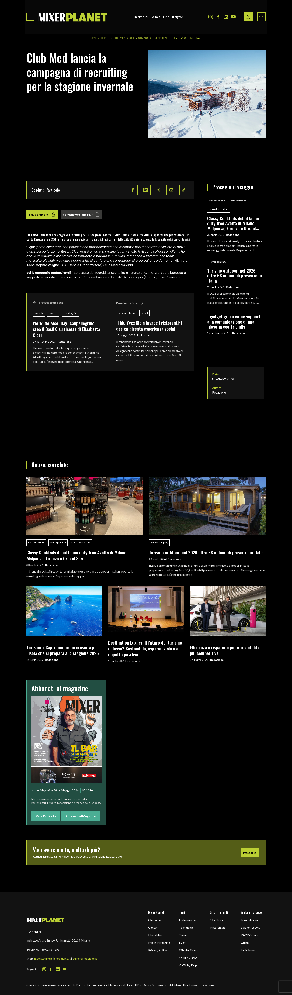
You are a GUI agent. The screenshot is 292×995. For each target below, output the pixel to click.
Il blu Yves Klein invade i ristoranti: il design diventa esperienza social (149, 325)
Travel (105, 38)
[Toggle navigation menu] (30, 17)
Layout (144, 313)
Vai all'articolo (46, 816)
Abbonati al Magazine (80, 816)
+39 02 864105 (49, 949)
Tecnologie (186, 927)
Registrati (250, 852)
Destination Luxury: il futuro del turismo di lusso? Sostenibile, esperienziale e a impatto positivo (145, 648)
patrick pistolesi (239, 200)
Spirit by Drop (188, 957)
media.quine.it (43, 958)
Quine (245, 942)
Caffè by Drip (188, 965)
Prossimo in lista (129, 303)
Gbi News (216, 920)
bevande (39, 313)
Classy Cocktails (217, 200)
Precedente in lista (48, 303)
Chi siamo (154, 920)
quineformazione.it (85, 958)
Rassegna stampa (126, 313)
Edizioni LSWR (250, 927)
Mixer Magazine (159, 942)
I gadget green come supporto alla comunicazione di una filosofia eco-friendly (235, 321)
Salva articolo (42, 214)
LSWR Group (249, 935)
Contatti (153, 927)
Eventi (183, 942)
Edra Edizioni (249, 920)
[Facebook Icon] (218, 17)
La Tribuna (248, 950)
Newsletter (155, 935)
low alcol (53, 313)
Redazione (64, 341)
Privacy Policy (157, 950)
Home (93, 38)
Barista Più (141, 17)
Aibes (156, 17)
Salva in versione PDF (81, 214)
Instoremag (217, 927)
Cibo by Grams (189, 950)
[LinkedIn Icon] (226, 17)
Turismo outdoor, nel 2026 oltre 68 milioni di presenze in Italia (234, 275)
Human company (217, 261)
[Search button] (261, 16)
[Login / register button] (248, 16)
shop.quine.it (62, 958)
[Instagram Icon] (210, 17)
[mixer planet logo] (45, 920)
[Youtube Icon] (233, 17)
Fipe (166, 17)
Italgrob (178, 17)
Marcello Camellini (218, 209)
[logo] (73, 17)
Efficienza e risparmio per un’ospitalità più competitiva (225, 650)
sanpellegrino (70, 313)
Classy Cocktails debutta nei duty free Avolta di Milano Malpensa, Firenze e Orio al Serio (233, 223)
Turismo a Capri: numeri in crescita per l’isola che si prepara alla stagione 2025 (62, 650)
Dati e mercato (188, 920)
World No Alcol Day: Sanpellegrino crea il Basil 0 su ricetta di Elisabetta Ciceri (66, 329)
